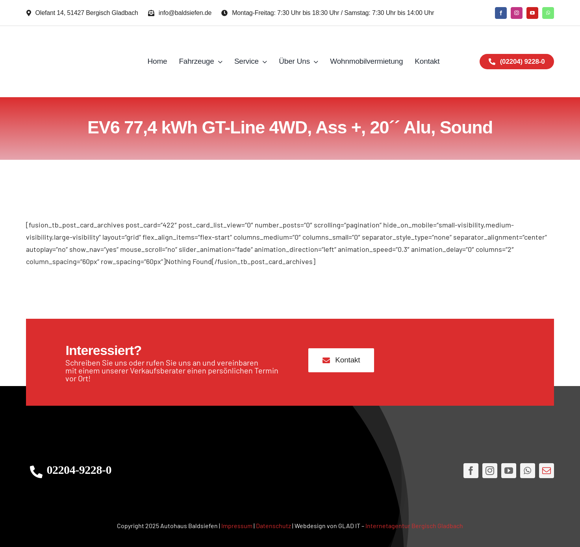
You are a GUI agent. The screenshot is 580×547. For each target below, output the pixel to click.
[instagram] (517, 13)
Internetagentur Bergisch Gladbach (414, 525)
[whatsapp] (548, 13)
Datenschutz (273, 525)
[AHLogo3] (290, 471)
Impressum (236, 525)
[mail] (546, 470)
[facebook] (501, 13)
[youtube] (532, 13)
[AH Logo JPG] (79, 61)
